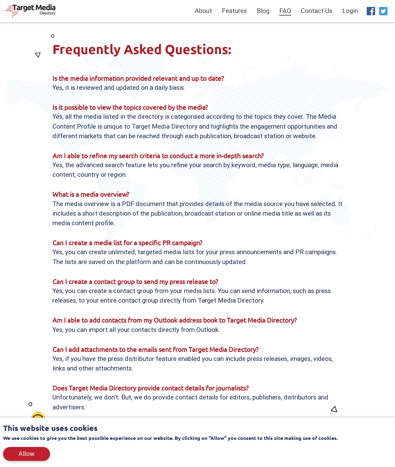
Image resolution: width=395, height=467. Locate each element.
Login (350, 12)
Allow (27, 454)
